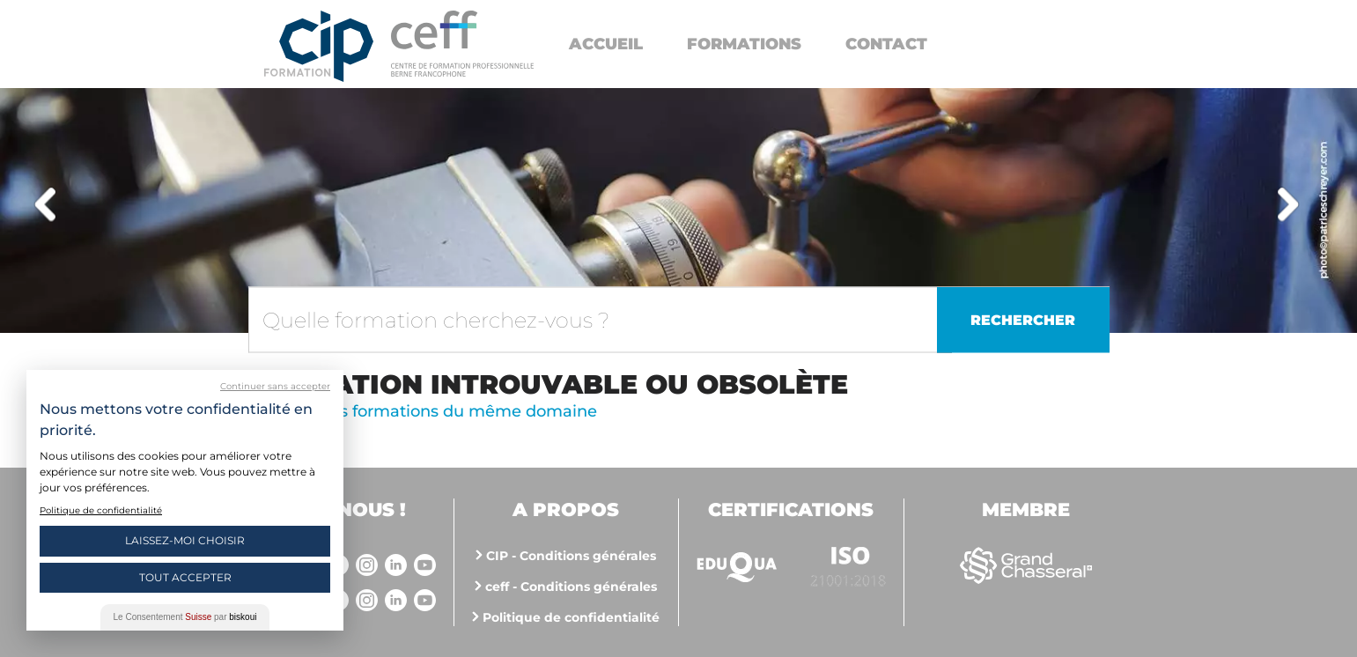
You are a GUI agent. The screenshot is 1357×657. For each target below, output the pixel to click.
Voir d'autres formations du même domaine (422, 411)
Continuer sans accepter (275, 386)
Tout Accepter (185, 577)
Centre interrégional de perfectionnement (318, 46)
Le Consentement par (185, 617)
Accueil (606, 44)
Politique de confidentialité (571, 617)
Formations (744, 44)
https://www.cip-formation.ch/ (462, 44)
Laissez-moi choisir (185, 540)
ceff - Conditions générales (571, 586)
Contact (886, 44)
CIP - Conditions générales (571, 556)
